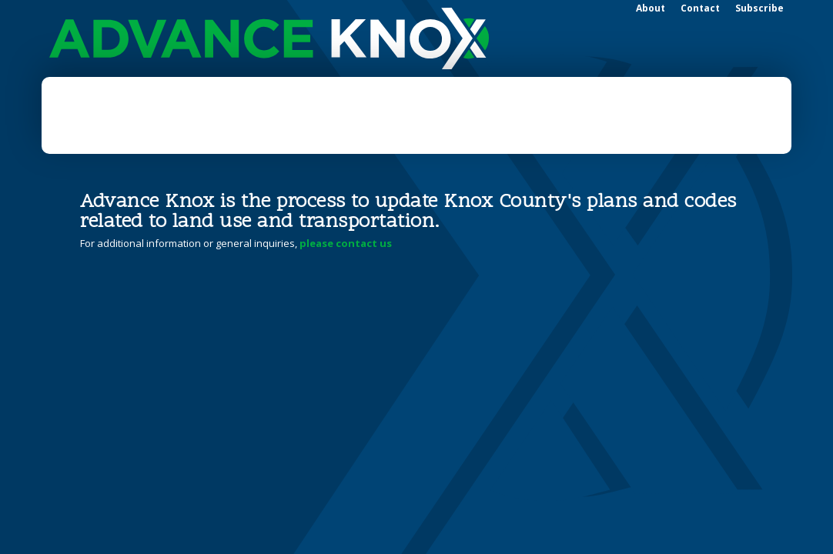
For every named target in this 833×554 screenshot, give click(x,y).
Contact (700, 8)
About (650, 8)
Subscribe (759, 8)
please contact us (345, 243)
